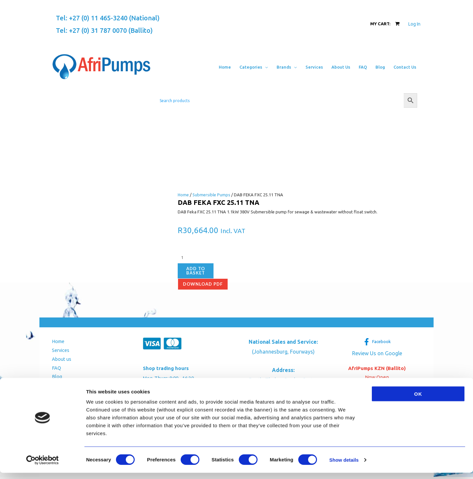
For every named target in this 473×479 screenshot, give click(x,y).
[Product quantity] (214, 258)
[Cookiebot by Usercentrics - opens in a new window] (42, 466)
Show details (344, 466)
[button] (265, 67)
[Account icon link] (414, 24)
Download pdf (203, 284)
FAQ (53, 369)
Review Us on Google (377, 353)
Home (183, 194)
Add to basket (195, 270)
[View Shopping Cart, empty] (385, 23)
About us (59, 360)
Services (58, 351)
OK (418, 400)
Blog (54, 378)
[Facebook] (377, 341)
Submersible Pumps (212, 194)
